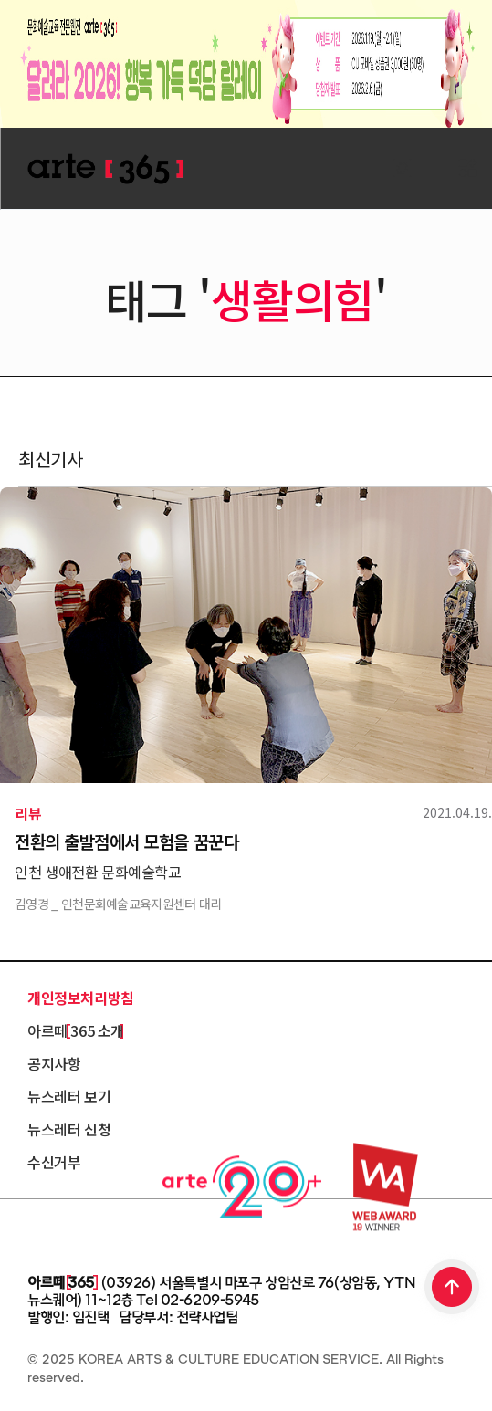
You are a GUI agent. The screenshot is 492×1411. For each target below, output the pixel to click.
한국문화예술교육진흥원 (109, 1233)
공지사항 (53, 1063)
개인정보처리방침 (80, 998)
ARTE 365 (105, 169)
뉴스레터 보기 (68, 1096)
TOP (452, 1288)
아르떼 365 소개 (75, 1030)
